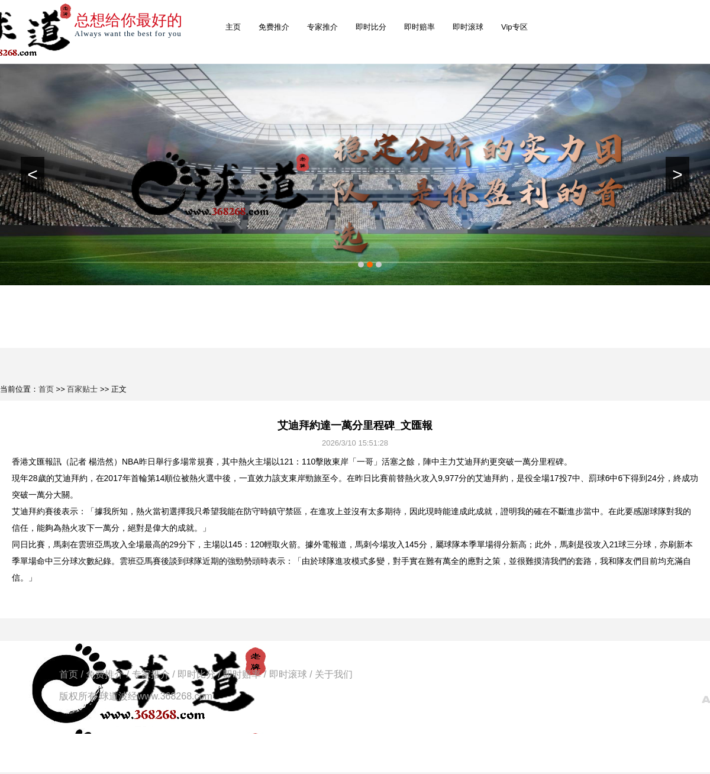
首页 (46, 389)
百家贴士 (82, 389)
